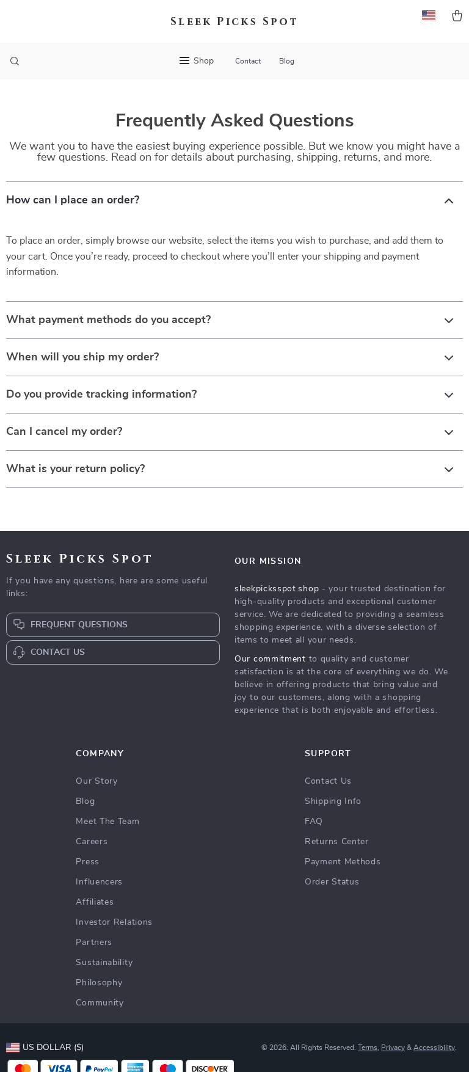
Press (88, 862)
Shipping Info (333, 801)
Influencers (99, 882)
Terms (367, 1047)
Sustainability (104, 962)
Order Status (332, 882)
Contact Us (328, 781)
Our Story (96, 781)
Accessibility (434, 1047)
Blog (286, 61)
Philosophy (99, 983)
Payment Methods (343, 862)
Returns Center (337, 841)
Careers (91, 841)
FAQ (314, 821)
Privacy (393, 1047)
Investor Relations (114, 922)
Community (99, 1003)
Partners (94, 942)
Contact (248, 61)
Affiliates (95, 902)
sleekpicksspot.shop (276, 589)
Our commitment (270, 659)
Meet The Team (107, 821)
